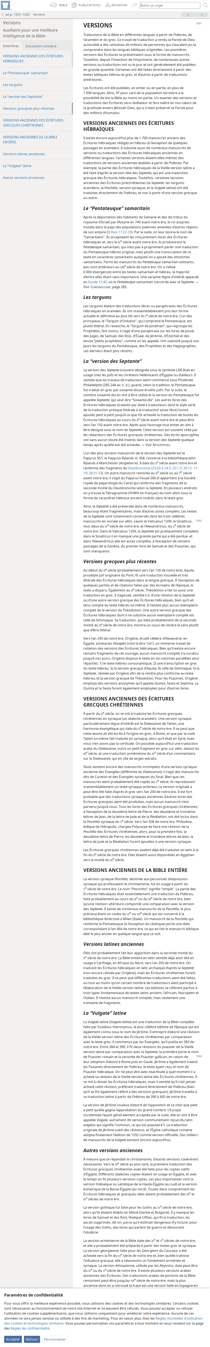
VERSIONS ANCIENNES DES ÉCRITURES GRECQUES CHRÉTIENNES (33, 123)
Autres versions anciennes (23, 177)
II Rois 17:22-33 (119, 232)
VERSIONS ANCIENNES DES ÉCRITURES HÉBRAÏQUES (33, 58)
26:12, (187, 468)
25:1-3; (176, 468)
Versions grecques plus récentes (28, 108)
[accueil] (6, 5)
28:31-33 (95, 473)
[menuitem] (6, 5)
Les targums (12, 84)
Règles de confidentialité (30, 1328)
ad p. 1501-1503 (15, 14)
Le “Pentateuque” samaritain (25, 73)
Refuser (32, 1339)
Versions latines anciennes (24, 154)
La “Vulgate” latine (17, 165)
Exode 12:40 (97, 282)
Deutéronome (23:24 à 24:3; (149, 468)
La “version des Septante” (23, 96)
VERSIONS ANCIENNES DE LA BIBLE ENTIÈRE (30, 139)
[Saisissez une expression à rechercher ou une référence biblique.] (168, 5)
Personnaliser (55, 1339)
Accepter (13, 1339)
